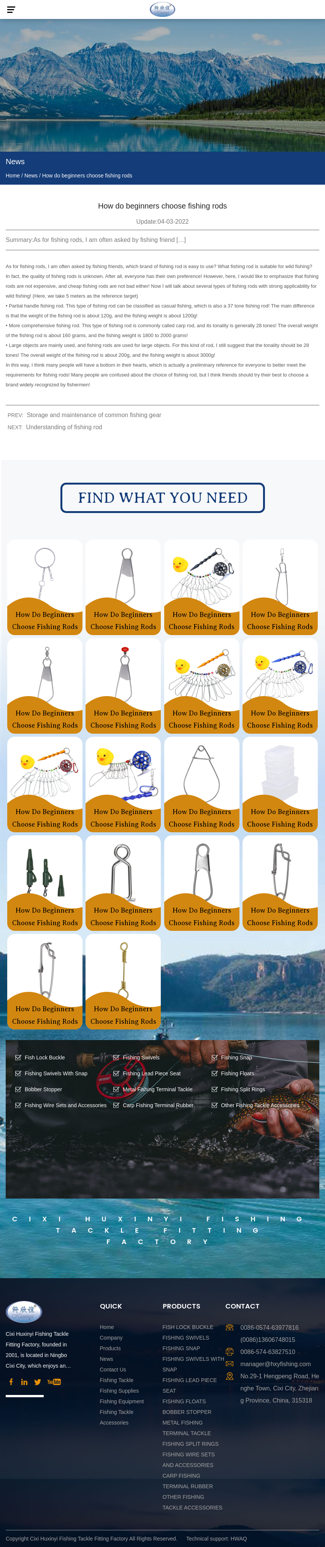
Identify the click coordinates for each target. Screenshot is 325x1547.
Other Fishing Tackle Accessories (260, 1105)
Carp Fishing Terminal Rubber (158, 1105)
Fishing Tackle (116, 1380)
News (31, 176)
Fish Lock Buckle (45, 1057)
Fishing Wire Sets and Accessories (66, 1105)
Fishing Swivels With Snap (56, 1073)
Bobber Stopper (43, 1089)
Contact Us (113, 1370)
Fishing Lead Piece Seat (152, 1073)
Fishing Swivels (141, 1057)
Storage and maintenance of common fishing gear (94, 415)
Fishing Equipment (122, 1401)
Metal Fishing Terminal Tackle (157, 1089)
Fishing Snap (236, 1057)
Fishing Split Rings (243, 1089)
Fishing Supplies (119, 1391)
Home (13, 176)
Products (110, 1348)
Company (111, 1338)
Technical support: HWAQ (216, 1539)
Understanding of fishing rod (64, 427)
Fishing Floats (237, 1073)
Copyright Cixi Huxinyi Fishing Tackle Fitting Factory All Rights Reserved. (92, 1539)
